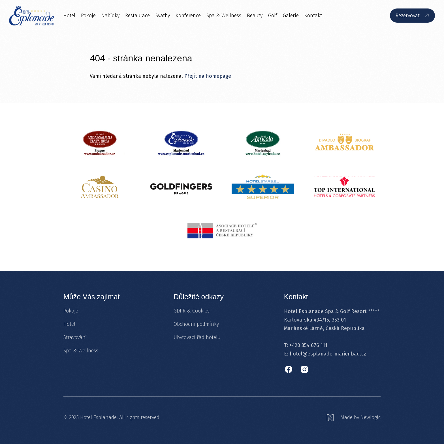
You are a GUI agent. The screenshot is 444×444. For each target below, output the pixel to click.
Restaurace (137, 15)
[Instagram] (304, 369)
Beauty (254, 15)
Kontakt (313, 15)
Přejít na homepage (207, 76)
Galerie (291, 15)
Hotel (69, 15)
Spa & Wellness (223, 15)
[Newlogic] (354, 417)
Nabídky (110, 15)
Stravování (75, 337)
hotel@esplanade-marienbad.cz (328, 354)
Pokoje (88, 15)
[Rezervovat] (412, 15)
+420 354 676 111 (308, 345)
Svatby (162, 15)
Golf (272, 15)
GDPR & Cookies (192, 311)
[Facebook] (288, 369)
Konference (188, 15)
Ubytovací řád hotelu (197, 337)
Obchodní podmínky (196, 324)
